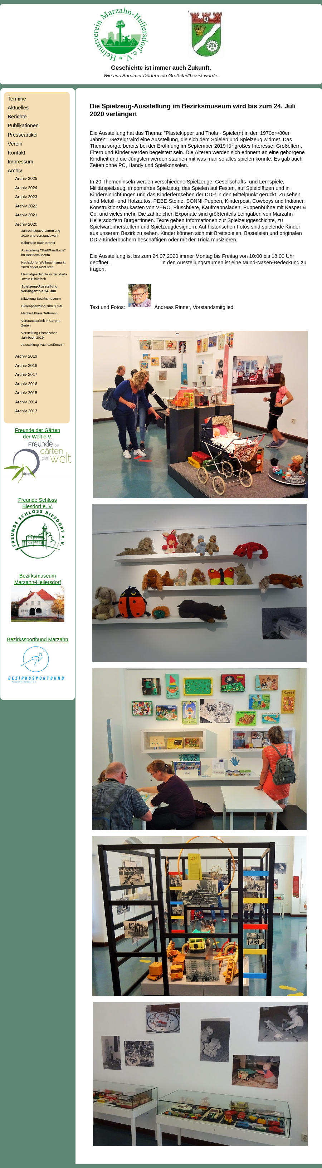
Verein (15, 144)
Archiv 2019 (26, 356)
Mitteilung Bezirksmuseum (41, 298)
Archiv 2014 (26, 401)
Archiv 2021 (26, 214)
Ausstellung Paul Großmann (42, 345)
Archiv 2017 (26, 374)
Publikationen (23, 125)
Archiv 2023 (26, 196)
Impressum (20, 162)
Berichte (17, 116)
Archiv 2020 (26, 224)
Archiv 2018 (26, 365)
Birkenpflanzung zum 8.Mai (41, 306)
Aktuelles (18, 108)
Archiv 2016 (26, 383)
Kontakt (16, 153)
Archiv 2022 (26, 205)
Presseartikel (23, 135)
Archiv (15, 170)
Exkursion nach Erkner (38, 243)
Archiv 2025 (26, 178)
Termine (17, 99)
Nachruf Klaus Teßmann (39, 313)
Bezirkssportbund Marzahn (37, 639)
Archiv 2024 (26, 187)
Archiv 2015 (26, 392)
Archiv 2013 (26, 410)
